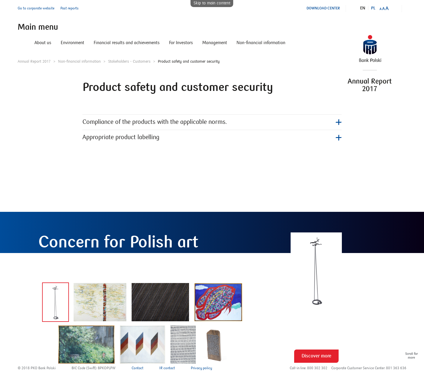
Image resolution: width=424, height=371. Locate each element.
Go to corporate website (36, 8)
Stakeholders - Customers (129, 61)
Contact (137, 368)
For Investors (181, 42)
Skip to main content (211, 3)
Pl (373, 8)
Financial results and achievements (127, 42)
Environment (72, 42)
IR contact (167, 368)
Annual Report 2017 (34, 61)
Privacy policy (201, 368)
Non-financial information (260, 42)
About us (42, 42)
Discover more (316, 356)
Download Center (323, 8)
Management (214, 42)
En (362, 8)
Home (21, 42)
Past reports (69, 8)
